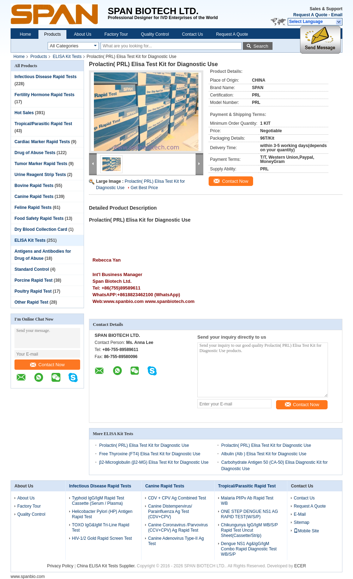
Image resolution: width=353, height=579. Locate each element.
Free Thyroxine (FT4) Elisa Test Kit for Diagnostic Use (149, 453)
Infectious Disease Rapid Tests (45, 76)
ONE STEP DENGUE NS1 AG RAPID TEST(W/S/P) (249, 514)
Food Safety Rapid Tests (39, 218)
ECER (300, 565)
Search (260, 46)
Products (52, 34)
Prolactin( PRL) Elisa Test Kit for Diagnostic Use (144, 445)
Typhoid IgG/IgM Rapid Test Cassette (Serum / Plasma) (98, 501)
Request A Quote (310, 14)
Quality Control (155, 34)
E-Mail (300, 514)
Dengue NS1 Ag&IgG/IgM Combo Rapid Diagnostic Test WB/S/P (249, 549)
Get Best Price (144, 187)
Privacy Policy (60, 565)
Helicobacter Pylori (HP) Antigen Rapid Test (102, 514)
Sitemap (301, 522)
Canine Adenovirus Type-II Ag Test (176, 541)
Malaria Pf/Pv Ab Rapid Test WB (247, 501)
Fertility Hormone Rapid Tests (44, 94)
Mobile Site (306, 530)
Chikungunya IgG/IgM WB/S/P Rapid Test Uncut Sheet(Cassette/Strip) (249, 530)
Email (336, 14)
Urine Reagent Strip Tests (40, 174)
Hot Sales (24, 112)
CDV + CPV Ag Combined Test (177, 498)
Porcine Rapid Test (33, 280)
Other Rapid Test (31, 302)
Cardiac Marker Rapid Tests (42, 141)
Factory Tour (116, 34)
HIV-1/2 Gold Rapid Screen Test (102, 538)
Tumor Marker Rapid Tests (40, 163)
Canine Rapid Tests (33, 196)
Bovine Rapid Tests (33, 185)
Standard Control (31, 269)
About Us (82, 34)
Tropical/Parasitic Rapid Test (43, 123)
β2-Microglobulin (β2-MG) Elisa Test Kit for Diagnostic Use (154, 462)
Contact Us (192, 34)
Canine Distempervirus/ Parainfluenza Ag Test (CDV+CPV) (170, 511)
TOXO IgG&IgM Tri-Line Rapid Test (101, 527)
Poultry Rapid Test (33, 291)
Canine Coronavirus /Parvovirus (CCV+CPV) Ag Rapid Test (178, 527)
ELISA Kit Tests (67, 56)
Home (25, 34)
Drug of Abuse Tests (34, 152)
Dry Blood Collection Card (40, 229)
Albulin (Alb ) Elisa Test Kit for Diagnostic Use (263, 453)
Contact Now (47, 364)
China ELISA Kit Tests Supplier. (107, 565)
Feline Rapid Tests (33, 207)
